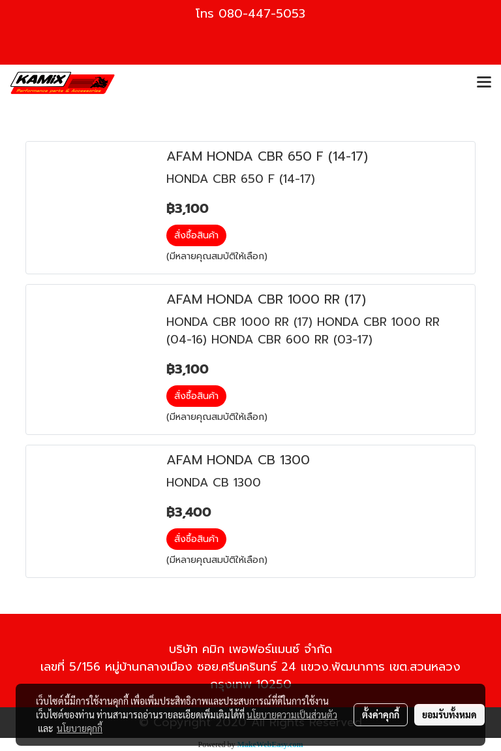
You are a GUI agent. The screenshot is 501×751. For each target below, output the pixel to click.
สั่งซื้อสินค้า (196, 235)
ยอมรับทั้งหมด (449, 714)
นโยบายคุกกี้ (79, 728)
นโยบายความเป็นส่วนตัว (292, 714)
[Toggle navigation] (484, 83)
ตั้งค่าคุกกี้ (380, 714)
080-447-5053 (262, 14)
